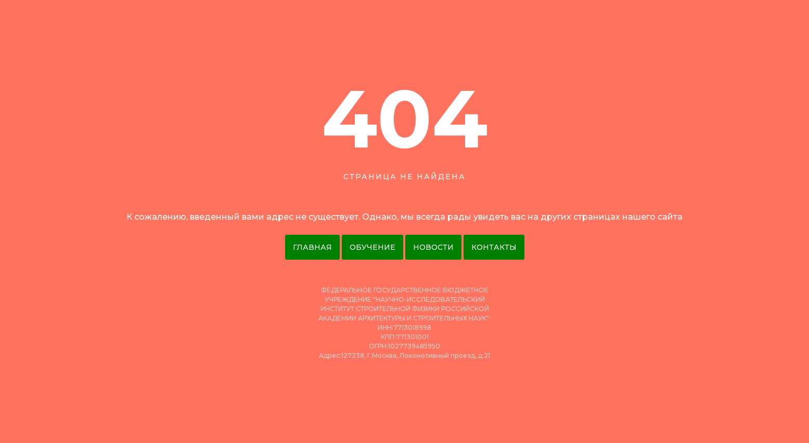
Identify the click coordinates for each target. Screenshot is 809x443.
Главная (312, 247)
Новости (433, 247)
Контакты (494, 247)
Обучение (372, 247)
